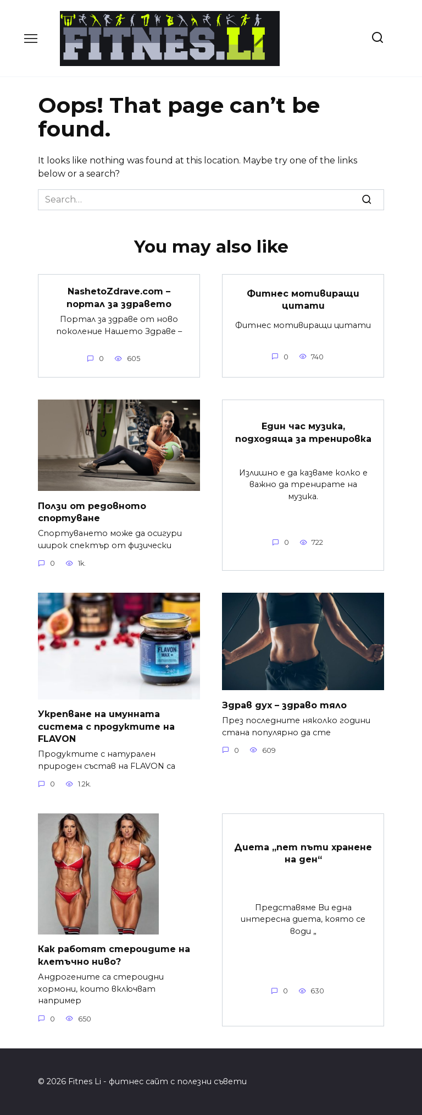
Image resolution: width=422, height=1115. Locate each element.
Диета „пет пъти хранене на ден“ (303, 853)
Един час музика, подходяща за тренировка (303, 432)
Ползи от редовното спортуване (92, 511)
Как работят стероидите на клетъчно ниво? (114, 955)
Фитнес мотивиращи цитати (303, 299)
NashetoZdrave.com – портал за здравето (118, 297)
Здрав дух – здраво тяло (284, 704)
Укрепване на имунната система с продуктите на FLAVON (106, 726)
